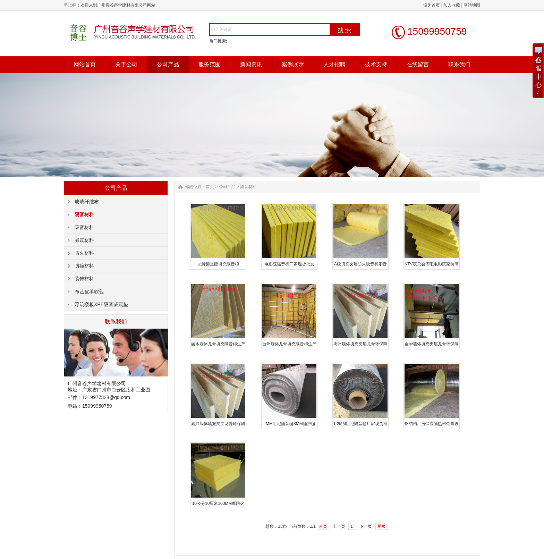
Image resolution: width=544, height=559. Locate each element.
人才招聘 (334, 64)
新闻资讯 (251, 64)
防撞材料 (84, 266)
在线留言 (418, 64)
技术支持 (376, 64)
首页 (210, 186)
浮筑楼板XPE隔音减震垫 (101, 304)
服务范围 (209, 64)
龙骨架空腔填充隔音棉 (218, 264)
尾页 (381, 526)
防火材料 (84, 253)
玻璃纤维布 (87, 201)
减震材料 (84, 240)
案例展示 (293, 64)
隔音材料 (84, 214)
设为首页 (431, 5)
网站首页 (85, 64)
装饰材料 (84, 278)
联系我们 (459, 64)
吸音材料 (84, 227)
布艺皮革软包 (89, 291)
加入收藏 (451, 5)
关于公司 (126, 64)
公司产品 (168, 64)
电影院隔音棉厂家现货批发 (289, 264)
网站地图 (472, 5)
